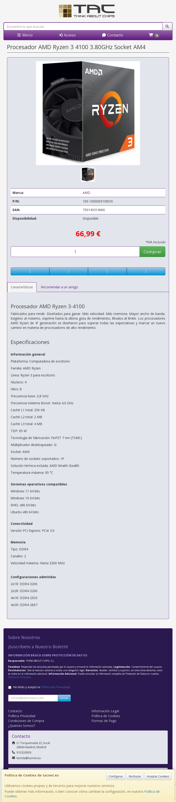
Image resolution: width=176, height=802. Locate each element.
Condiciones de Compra (26, 721)
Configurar (116, 776)
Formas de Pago (104, 721)
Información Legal (105, 711)
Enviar (64, 698)
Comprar (152, 251)
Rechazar (135, 776)
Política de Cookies (105, 716)
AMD (86, 192)
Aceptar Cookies (158, 776)
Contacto (112, 35)
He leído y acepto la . (41, 687)
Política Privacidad (21, 716)
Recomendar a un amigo (59, 287)
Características (22, 287)
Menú (25, 35)
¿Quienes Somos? (21, 725)
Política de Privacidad (19, 677)
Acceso (67, 35)
